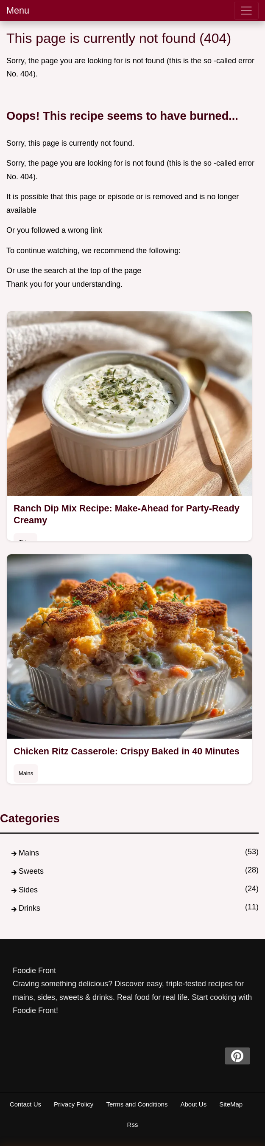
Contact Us (25, 1104)
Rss (132, 1124)
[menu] (246, 11)
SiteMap (231, 1104)
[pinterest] (237, 1055)
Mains (26, 773)
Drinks (29, 908)
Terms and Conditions (136, 1104)
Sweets (31, 871)
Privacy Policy (73, 1104)
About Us (193, 1104)
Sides (28, 890)
